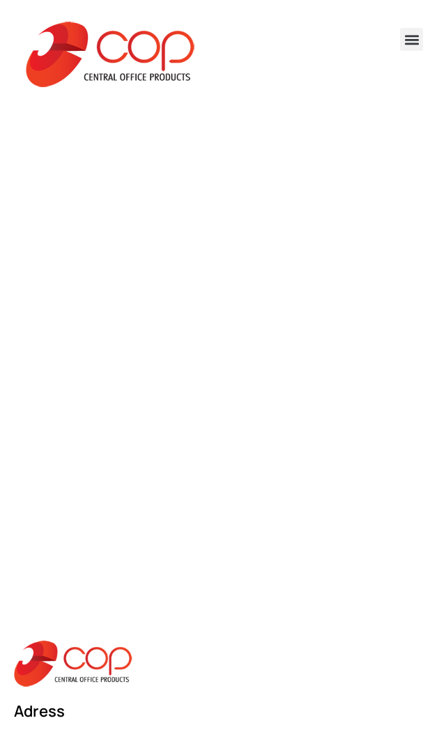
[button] (411, 39)
